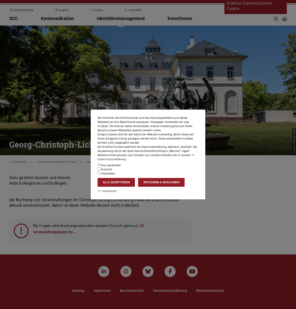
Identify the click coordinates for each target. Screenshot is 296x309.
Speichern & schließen (161, 182)
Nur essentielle (109, 165)
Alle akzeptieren (116, 182)
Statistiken (106, 173)
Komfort (105, 169)
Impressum (107, 190)
